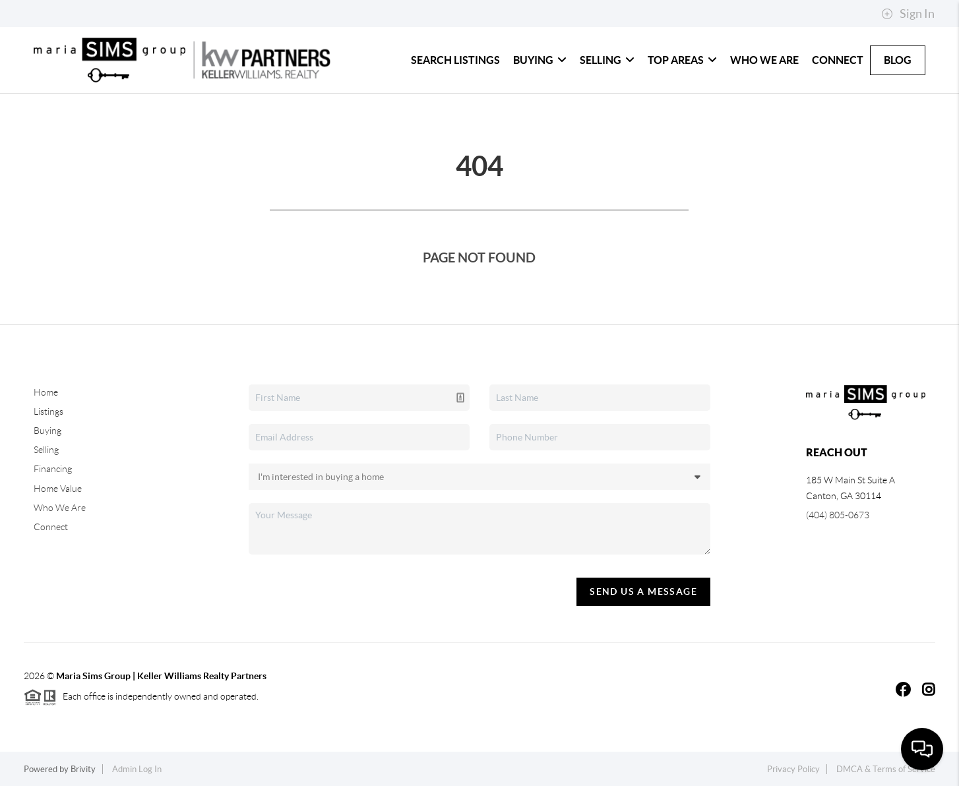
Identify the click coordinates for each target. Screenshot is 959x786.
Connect (837, 60)
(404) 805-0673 (837, 515)
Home (46, 392)
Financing (53, 469)
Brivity (83, 769)
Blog (898, 60)
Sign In (908, 13)
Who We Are (764, 60)
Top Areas (682, 60)
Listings (48, 411)
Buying (540, 60)
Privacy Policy (793, 769)
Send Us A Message (643, 591)
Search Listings (455, 60)
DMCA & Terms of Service (885, 769)
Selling (607, 60)
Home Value (58, 488)
